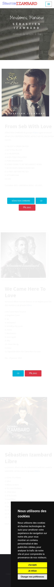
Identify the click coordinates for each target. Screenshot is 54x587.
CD (41, 200)
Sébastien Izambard (21, 200)
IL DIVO (27, 207)
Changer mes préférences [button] (32, 577)
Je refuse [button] (32, 571)
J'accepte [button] (32, 565)
